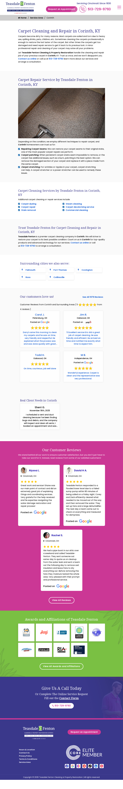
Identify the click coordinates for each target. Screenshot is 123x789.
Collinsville (59, 277)
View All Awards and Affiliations (61, 676)
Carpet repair (28, 207)
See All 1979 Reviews (92, 297)
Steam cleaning (74, 203)
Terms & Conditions (28, 756)
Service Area (36, 17)
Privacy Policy (25, 753)
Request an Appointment (62, 9)
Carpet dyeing (28, 203)
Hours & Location (27, 747)
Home (22, 17)
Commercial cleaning (77, 210)
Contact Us (24, 750)
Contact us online (27, 58)
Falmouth (30, 270)
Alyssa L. (34, 474)
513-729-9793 (99, 9)
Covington (87, 270)
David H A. (80, 474)
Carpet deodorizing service (80, 207)
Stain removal (28, 210)
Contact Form (69, 708)
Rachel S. (57, 540)
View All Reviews (61, 609)
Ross (28, 277)
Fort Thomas (60, 270)
